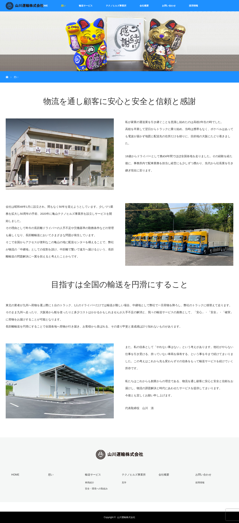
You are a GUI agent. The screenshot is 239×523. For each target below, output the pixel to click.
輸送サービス (86, 5)
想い (63, 5)
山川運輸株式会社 (126, 517)
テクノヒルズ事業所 (116, 5)
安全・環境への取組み (96, 488)
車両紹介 (89, 482)
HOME (44, 5)
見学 (124, 482)
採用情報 (193, 5)
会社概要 (144, 5)
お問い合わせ (169, 5)
